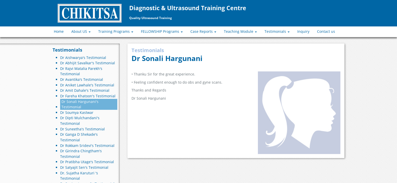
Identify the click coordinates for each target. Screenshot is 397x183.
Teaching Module (240, 31)
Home (59, 31)
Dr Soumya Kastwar (76, 112)
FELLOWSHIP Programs (162, 31)
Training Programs (115, 31)
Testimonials (277, 31)
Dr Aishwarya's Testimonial (83, 57)
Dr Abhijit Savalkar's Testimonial (87, 62)
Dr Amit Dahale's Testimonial (84, 90)
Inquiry (303, 31)
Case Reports (203, 31)
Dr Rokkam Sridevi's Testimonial (87, 145)
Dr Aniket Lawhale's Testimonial (87, 85)
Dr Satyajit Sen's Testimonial (84, 167)
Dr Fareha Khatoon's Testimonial (87, 96)
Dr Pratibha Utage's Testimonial (87, 161)
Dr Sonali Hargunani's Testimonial (79, 104)
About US (81, 31)
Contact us (326, 31)
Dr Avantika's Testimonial (81, 79)
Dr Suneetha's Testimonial (82, 129)
